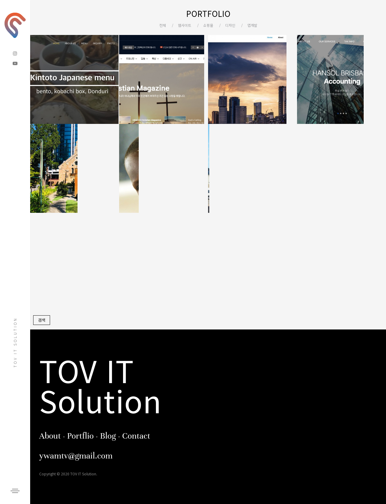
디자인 (230, 25)
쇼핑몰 (208, 25)
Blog (108, 436)
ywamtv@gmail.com (75, 456)
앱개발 (252, 25)
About (50, 436)
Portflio (80, 436)
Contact (136, 436)
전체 (162, 25)
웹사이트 (184, 25)
